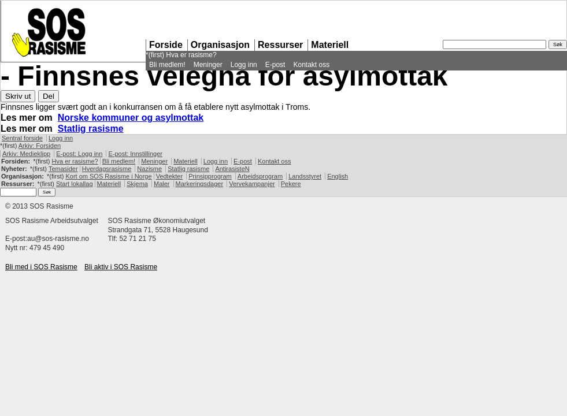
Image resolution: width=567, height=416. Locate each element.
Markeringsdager (200, 183)
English (337, 176)
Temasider (63, 168)
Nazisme (149, 168)
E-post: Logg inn (79, 153)
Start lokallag (74, 183)
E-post (275, 65)
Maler (162, 183)
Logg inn (244, 65)
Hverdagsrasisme (107, 168)
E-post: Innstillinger (135, 153)
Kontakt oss (311, 65)
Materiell (330, 45)
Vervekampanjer (252, 183)
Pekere (291, 183)
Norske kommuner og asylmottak (131, 117)
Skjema (137, 183)
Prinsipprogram (210, 176)
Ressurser (280, 45)
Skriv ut (18, 96)
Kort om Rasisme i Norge (108, 176)
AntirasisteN (232, 168)
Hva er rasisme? (191, 55)
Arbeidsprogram (260, 176)
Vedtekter (169, 176)
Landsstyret (304, 176)
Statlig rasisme (91, 128)
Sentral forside (22, 138)
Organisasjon (220, 45)
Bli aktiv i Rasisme (120, 267)
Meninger (208, 65)
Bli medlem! (167, 65)
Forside (166, 45)
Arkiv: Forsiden (39, 145)
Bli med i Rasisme (41, 267)
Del (48, 96)
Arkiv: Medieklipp (26, 153)
